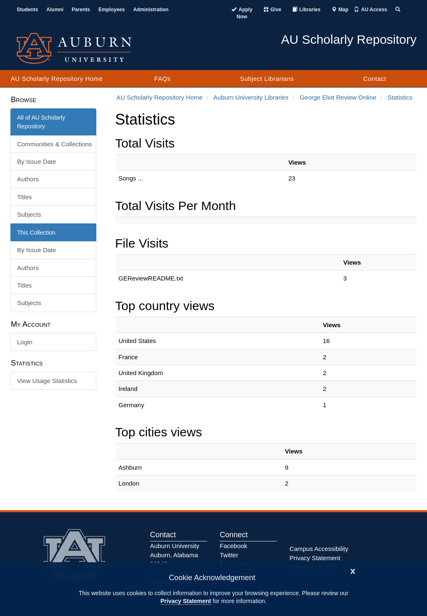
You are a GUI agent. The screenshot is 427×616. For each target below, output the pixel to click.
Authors (28, 179)
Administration (150, 10)
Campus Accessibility (318, 548)
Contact (374, 78)
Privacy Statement (186, 601)
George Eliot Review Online (337, 97)
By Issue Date (36, 161)
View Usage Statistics (47, 380)
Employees (111, 10)
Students (27, 10)
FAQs (162, 78)
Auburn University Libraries (251, 97)
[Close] (352, 570)
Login (25, 342)
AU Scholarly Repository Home (57, 78)
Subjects (29, 214)
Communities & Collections (54, 144)
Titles (24, 196)
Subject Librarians (267, 78)
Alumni (54, 10)
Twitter (229, 554)
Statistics (399, 97)
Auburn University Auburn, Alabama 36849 (174, 554)
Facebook (233, 545)
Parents (81, 10)
